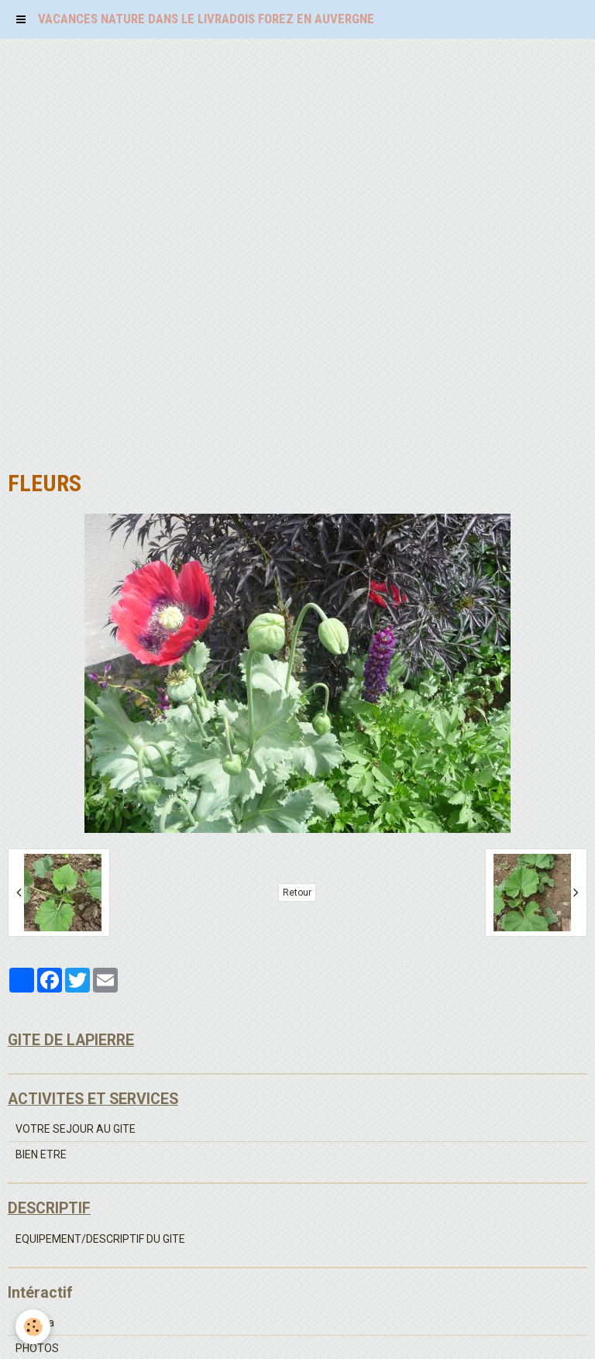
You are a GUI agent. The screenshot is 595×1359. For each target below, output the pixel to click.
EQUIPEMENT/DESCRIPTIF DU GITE (100, 1239)
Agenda (34, 1322)
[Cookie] (32, 1326)
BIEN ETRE (41, 1154)
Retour (297, 892)
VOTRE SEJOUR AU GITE (75, 1129)
